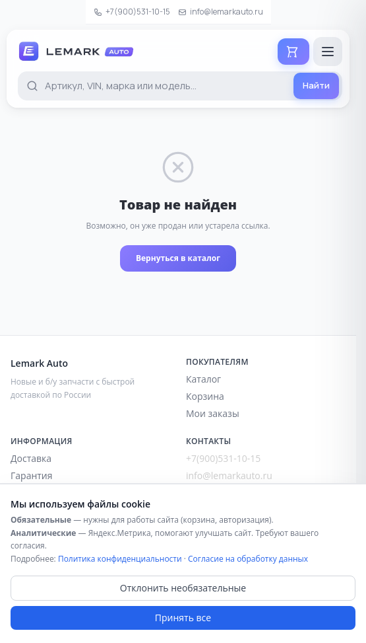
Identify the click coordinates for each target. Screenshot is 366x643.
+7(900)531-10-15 (132, 11)
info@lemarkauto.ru (220, 11)
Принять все (183, 617)
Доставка (31, 458)
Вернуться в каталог (178, 258)
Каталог (203, 379)
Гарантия (32, 475)
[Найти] (316, 86)
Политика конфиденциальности (120, 558)
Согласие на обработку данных (248, 558)
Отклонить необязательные (183, 588)
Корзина (205, 396)
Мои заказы (212, 413)
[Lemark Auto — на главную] (89, 51)
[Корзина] (293, 51)
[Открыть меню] (327, 51)
